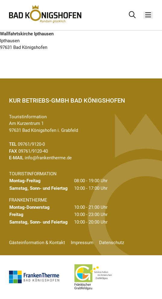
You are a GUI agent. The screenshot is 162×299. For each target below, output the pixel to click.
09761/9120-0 (31, 144)
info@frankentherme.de (48, 158)
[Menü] (148, 15)
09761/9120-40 (33, 151)
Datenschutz (111, 242)
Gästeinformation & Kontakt (37, 242)
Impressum (82, 242)
